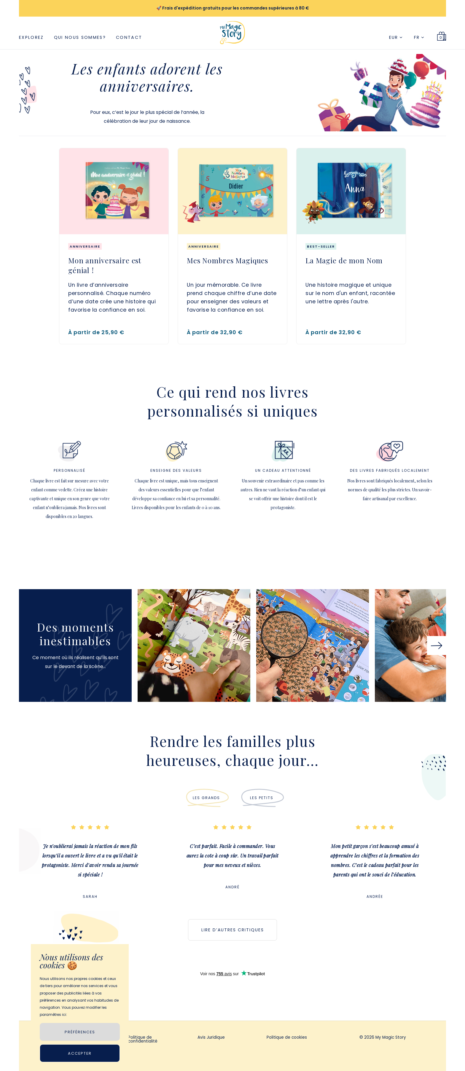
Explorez (31, 37)
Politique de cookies (287, 1037)
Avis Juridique (211, 1037)
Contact (129, 37)
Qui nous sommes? (80, 37)
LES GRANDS (206, 797)
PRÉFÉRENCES (80, 1032)
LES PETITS (261, 797)
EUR (395, 37)
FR (419, 37)
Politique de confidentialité (142, 1039)
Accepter (80, 1053)
